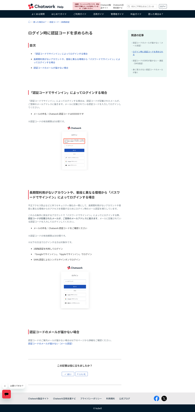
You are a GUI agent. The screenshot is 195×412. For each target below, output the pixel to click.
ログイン (163, 7)
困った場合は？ (155, 14)
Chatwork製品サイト (105, 6)
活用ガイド (98, 14)
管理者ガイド (117, 14)
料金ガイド (136, 14)
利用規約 (110, 398)
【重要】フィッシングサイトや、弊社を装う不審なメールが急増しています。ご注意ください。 (86, 6)
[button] (68, 374)
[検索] (142, 6)
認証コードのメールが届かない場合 (51, 67)
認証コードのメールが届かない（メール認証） (51, 343)
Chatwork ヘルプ (45, 6)
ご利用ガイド (79, 14)
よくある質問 (38, 14)
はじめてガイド (58, 14)
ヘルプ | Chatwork (29, 22)
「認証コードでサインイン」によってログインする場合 (61, 53)
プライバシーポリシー (91, 398)
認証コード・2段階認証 (59, 22)
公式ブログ (124, 398)
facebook (156, 398)
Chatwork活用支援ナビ (118, 6)
